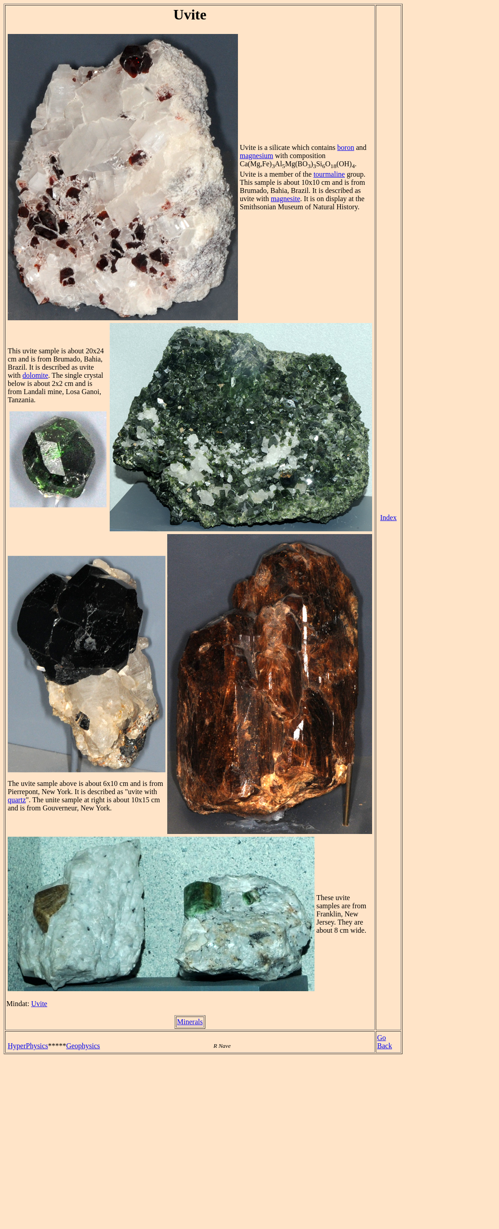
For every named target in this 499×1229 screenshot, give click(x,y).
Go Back (384, 1042)
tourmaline (329, 174)
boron (345, 147)
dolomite (35, 375)
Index (388, 517)
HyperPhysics (28, 1046)
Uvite (39, 1003)
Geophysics (83, 1046)
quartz (17, 800)
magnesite (285, 198)
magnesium (256, 155)
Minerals (190, 1022)
